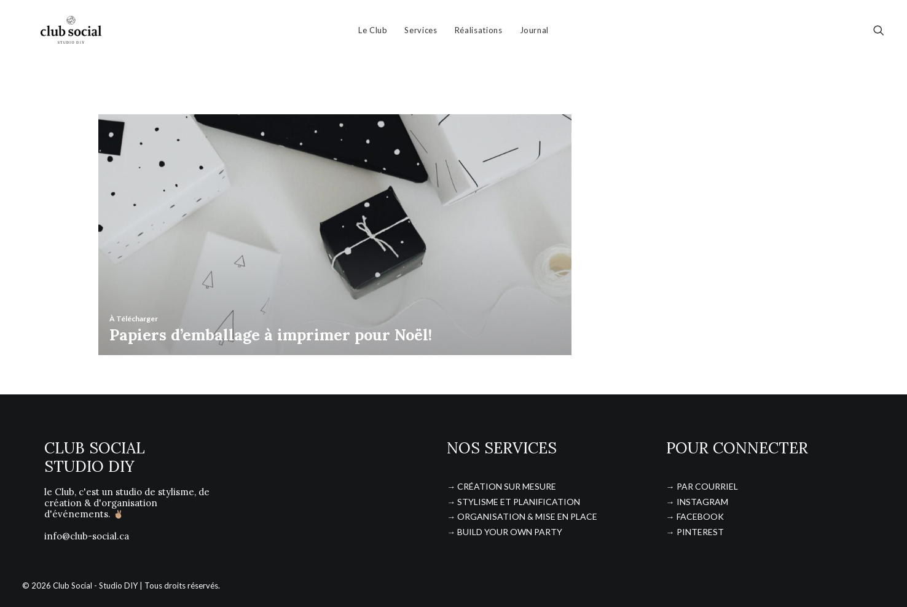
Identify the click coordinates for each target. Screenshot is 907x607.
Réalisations (479, 34)
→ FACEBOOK (695, 516)
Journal (534, 34)
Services (420, 34)
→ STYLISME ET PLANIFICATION (513, 501)
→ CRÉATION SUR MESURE (501, 486)
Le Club (373, 34)
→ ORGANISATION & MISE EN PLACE (522, 516)
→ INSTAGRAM (697, 501)
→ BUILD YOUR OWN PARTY (504, 532)
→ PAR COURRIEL (702, 486)
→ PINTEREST (695, 532)
